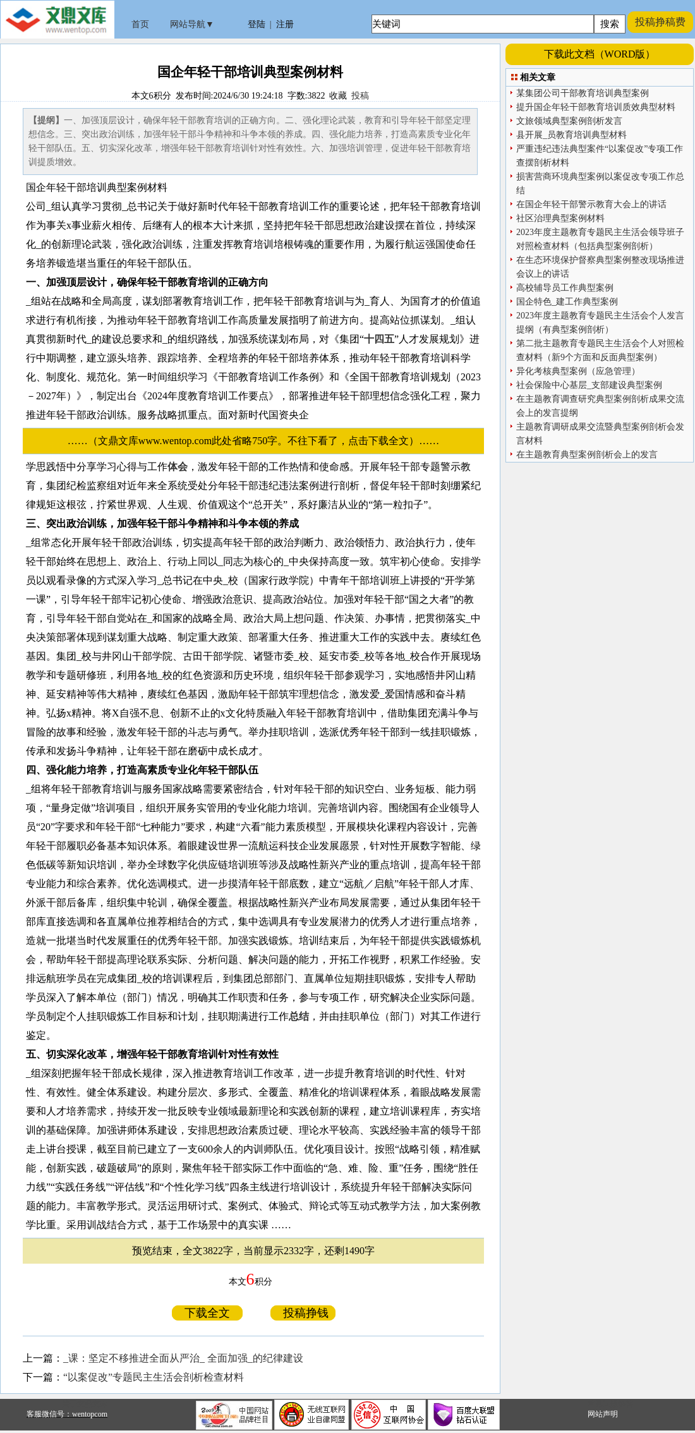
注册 (285, 24)
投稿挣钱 (303, 1313)
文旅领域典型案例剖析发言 (569, 121)
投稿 (360, 95)
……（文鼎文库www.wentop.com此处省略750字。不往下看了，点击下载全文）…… (258, 440)
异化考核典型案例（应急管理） (578, 371)
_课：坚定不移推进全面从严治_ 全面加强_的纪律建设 (183, 1358)
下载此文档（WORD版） (600, 54)
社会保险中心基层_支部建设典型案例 (589, 385)
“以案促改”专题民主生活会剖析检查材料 (153, 1377)
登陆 (256, 24)
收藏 (338, 95)
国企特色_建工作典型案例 (567, 301)
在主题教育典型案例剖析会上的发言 (587, 454)
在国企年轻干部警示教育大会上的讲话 (591, 204)
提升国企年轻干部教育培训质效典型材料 (595, 107)
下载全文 (207, 1313)
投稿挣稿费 (660, 21)
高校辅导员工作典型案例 (564, 288)
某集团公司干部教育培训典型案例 (582, 93)
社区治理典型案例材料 (560, 218)
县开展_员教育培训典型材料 (571, 135)
